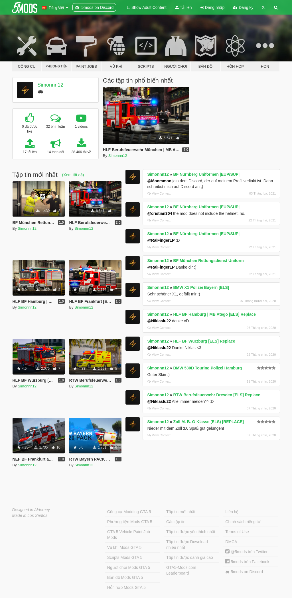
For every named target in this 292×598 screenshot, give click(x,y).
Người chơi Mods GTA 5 (128, 567)
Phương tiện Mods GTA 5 (129, 521)
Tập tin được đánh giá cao (189, 557)
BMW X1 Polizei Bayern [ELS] (201, 287)
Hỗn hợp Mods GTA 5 (126, 587)
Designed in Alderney (31, 509)
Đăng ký (243, 7)
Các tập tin (175, 521)
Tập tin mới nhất (180, 511)
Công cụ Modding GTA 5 (129, 511)
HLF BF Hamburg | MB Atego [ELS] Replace (214, 314)
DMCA (231, 541)
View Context (159, 193)
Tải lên (183, 7)
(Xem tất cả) (73, 175)
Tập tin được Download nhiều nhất (187, 544)
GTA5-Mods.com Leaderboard (181, 570)
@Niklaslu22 (159, 321)
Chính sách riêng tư (242, 521)
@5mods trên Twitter (246, 551)
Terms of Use (237, 531)
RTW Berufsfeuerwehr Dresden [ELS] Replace (216, 395)
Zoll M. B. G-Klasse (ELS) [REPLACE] (208, 421)
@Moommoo (159, 181)
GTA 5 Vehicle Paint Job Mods (128, 534)
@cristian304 (159, 213)
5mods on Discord (244, 571)
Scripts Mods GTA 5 (124, 557)
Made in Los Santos (30, 515)
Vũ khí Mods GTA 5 (124, 547)
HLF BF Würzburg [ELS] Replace (204, 341)
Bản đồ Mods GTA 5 (125, 577)
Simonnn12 (50, 85)
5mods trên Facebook (247, 561)
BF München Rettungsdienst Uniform (208, 260)
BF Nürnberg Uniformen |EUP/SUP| (206, 174)
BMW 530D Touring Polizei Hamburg (207, 368)
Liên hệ (231, 511)
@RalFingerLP (161, 240)
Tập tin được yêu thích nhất (190, 531)
